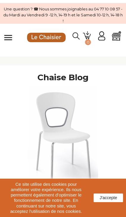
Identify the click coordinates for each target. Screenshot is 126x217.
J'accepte (108, 197)
